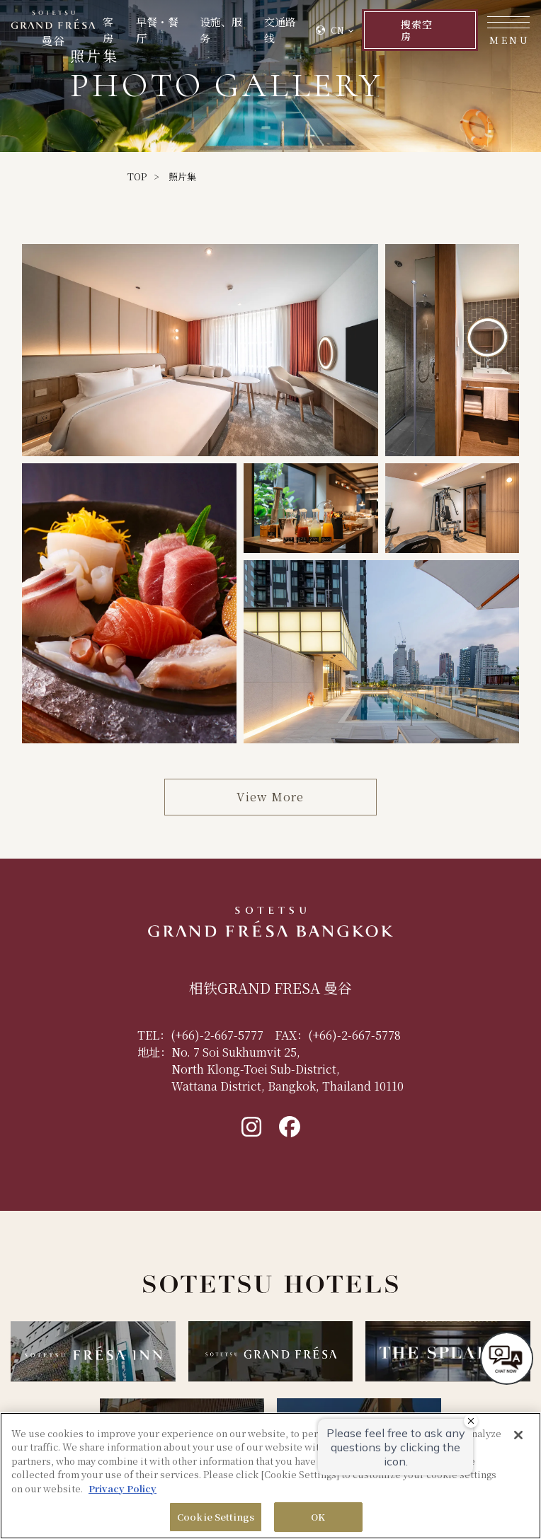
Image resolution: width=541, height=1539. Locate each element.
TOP (137, 176)
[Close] (518, 1435)
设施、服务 (221, 29)
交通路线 (280, 29)
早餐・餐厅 (157, 29)
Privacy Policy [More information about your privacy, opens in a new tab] (122, 1488)
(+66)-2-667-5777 (217, 1035)
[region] (270, 1475)
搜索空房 (417, 30)
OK (318, 1516)
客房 (108, 29)
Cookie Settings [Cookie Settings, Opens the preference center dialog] (215, 1516)
